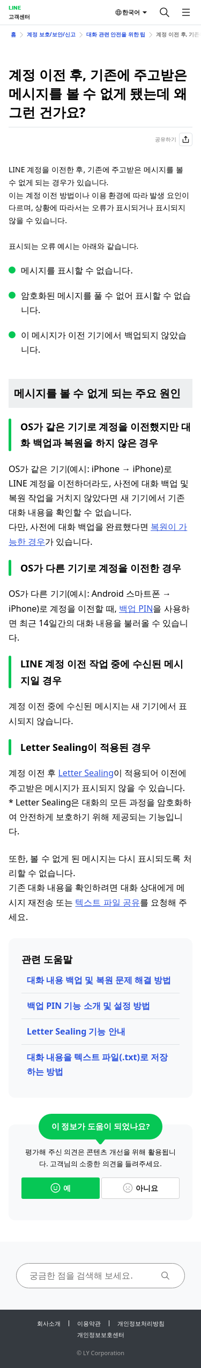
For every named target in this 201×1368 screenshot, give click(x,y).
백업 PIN (136, 608)
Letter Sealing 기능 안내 (76, 1031)
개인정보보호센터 (100, 1335)
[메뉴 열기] (186, 12)
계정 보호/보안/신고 (51, 34)
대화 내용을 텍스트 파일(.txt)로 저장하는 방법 (97, 1064)
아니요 (140, 1188)
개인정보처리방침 (141, 1323)
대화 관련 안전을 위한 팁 (115, 34)
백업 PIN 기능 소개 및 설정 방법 (88, 1006)
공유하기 (173, 139)
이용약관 (89, 1323)
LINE (15, 7)
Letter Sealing (86, 773)
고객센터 (19, 16)
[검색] (164, 12)
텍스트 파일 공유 (107, 902)
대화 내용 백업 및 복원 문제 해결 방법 (99, 980)
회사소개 (49, 1323)
